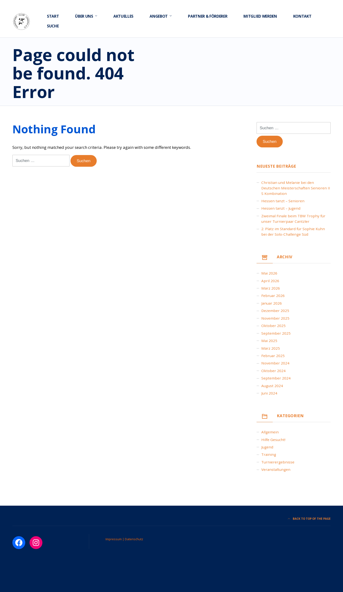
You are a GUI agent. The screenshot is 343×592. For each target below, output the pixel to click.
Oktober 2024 (273, 370)
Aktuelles (123, 16)
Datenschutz (134, 539)
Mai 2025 (269, 340)
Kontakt (302, 16)
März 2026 (270, 288)
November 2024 (275, 363)
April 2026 (270, 280)
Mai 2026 (269, 273)
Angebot (159, 16)
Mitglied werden (260, 16)
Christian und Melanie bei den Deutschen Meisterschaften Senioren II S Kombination (295, 188)
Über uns (84, 16)
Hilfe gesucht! (273, 439)
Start (53, 16)
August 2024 (272, 385)
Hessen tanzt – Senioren (282, 200)
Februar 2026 (273, 295)
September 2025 (276, 333)
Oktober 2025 (273, 325)
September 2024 (276, 378)
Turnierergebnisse (277, 462)
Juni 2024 (269, 393)
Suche (53, 26)
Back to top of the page (309, 518)
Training (268, 454)
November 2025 (275, 318)
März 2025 (270, 348)
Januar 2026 (271, 303)
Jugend (267, 447)
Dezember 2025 (275, 310)
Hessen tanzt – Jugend (280, 208)
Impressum (114, 539)
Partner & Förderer (207, 16)
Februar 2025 (273, 355)
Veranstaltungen (275, 469)
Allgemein (270, 432)
